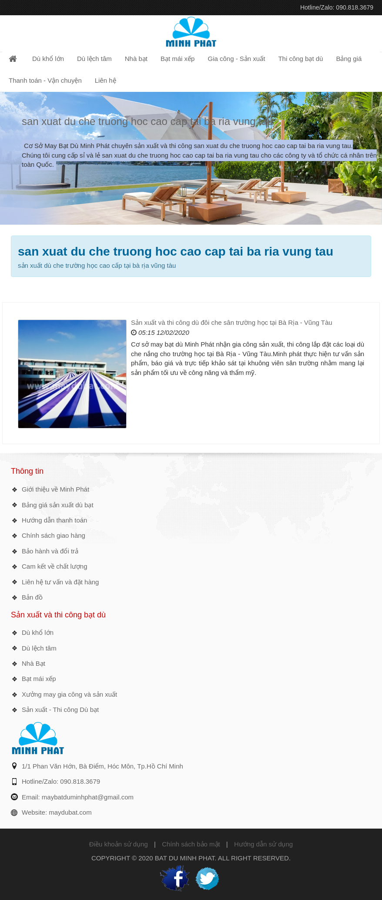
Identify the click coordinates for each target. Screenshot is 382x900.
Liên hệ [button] (105, 80)
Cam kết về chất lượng (54, 566)
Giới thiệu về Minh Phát (55, 489)
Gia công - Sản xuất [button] (236, 58)
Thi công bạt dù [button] (300, 58)
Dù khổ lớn (38, 632)
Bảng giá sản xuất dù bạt (58, 505)
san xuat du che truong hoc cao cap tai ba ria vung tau (147, 121)
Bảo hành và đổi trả (50, 551)
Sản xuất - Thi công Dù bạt (60, 709)
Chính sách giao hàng (53, 535)
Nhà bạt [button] (136, 58)
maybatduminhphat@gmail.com (88, 797)
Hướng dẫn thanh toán (54, 520)
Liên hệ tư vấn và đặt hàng (60, 582)
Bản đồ (32, 597)
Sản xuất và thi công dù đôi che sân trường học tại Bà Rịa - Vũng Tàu (231, 322)
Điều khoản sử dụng (118, 844)
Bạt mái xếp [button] (178, 58)
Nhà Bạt (33, 663)
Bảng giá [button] (349, 58)
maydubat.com (70, 812)
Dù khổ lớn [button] (48, 58)
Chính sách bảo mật (191, 844)
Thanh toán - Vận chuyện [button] (45, 80)
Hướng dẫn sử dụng (263, 844)
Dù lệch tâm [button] (94, 58)
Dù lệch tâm (39, 648)
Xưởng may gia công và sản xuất (69, 694)
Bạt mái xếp (39, 678)
